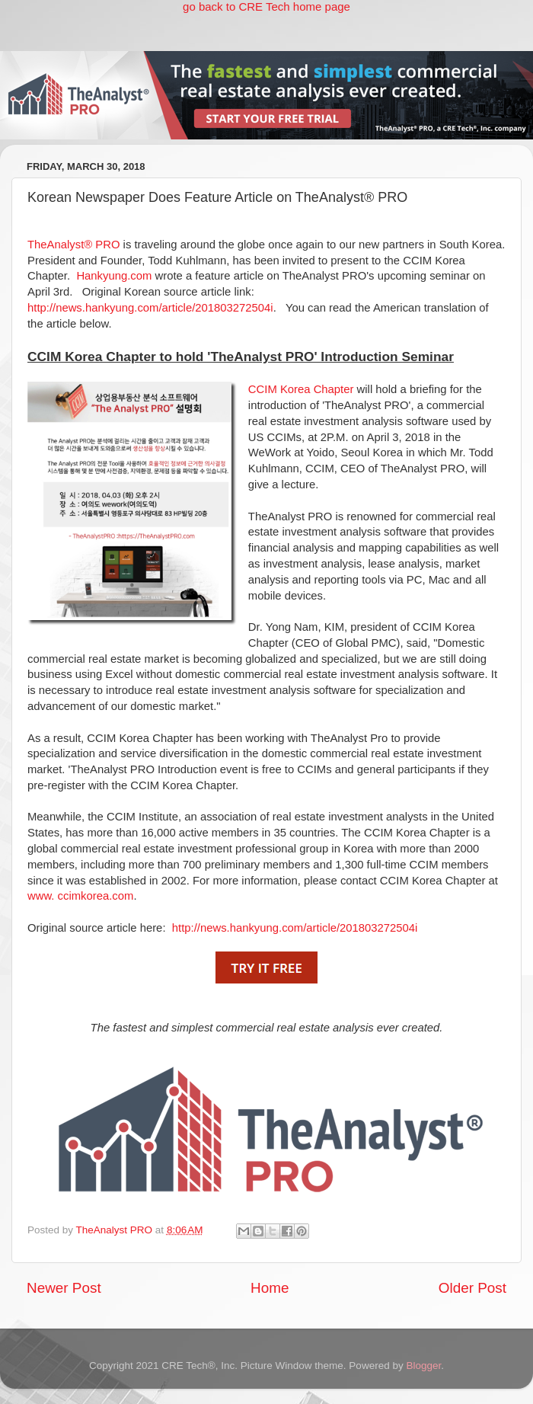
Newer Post (64, 1288)
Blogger (423, 1365)
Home (270, 1288)
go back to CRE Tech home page (266, 6)
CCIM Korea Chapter (301, 389)
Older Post (472, 1288)
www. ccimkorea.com (80, 896)
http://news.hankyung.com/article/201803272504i (150, 308)
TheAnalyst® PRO (75, 244)
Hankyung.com (115, 276)
